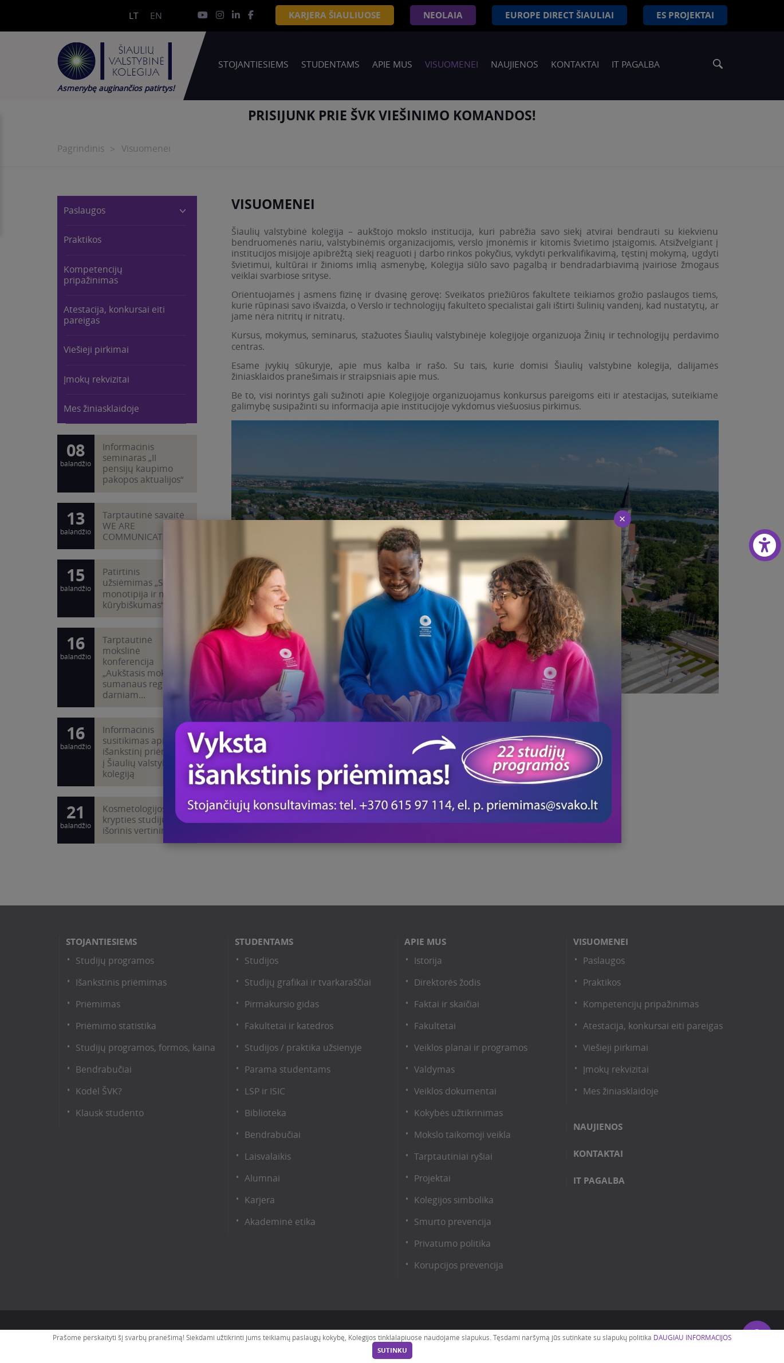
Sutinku (392, 1350)
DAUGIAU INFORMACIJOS (692, 1337)
